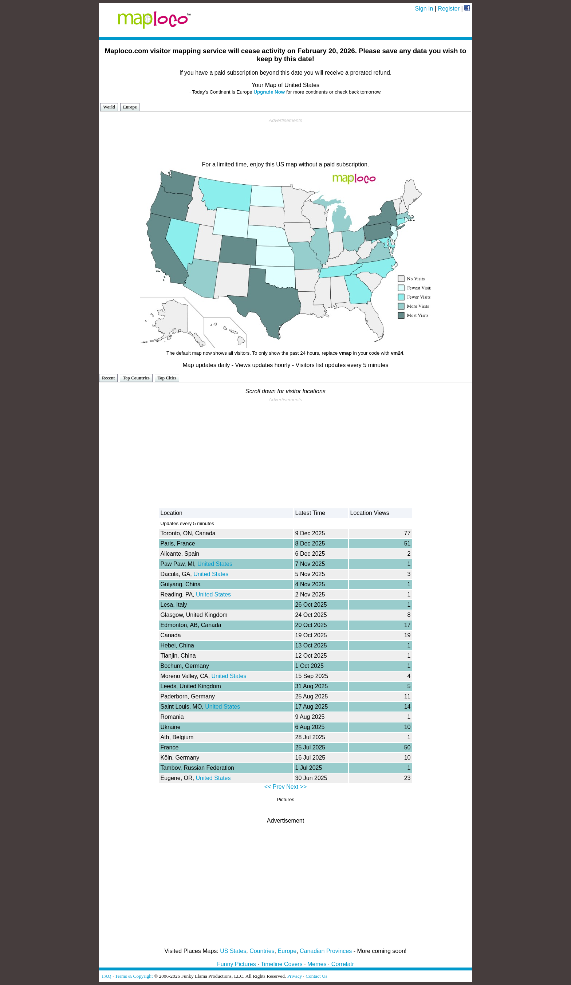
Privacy (294, 976)
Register (449, 8)
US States (233, 951)
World (109, 107)
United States (214, 564)
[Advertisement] (285, 139)
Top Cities (167, 378)
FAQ (106, 976)
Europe (130, 107)
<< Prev (274, 787)
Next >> (296, 787)
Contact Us (316, 976)
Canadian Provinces (326, 951)
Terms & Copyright (134, 976)
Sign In (424, 8)
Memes (316, 964)
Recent (108, 378)
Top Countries (136, 378)
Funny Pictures (236, 964)
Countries (261, 951)
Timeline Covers (282, 964)
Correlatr (342, 964)
